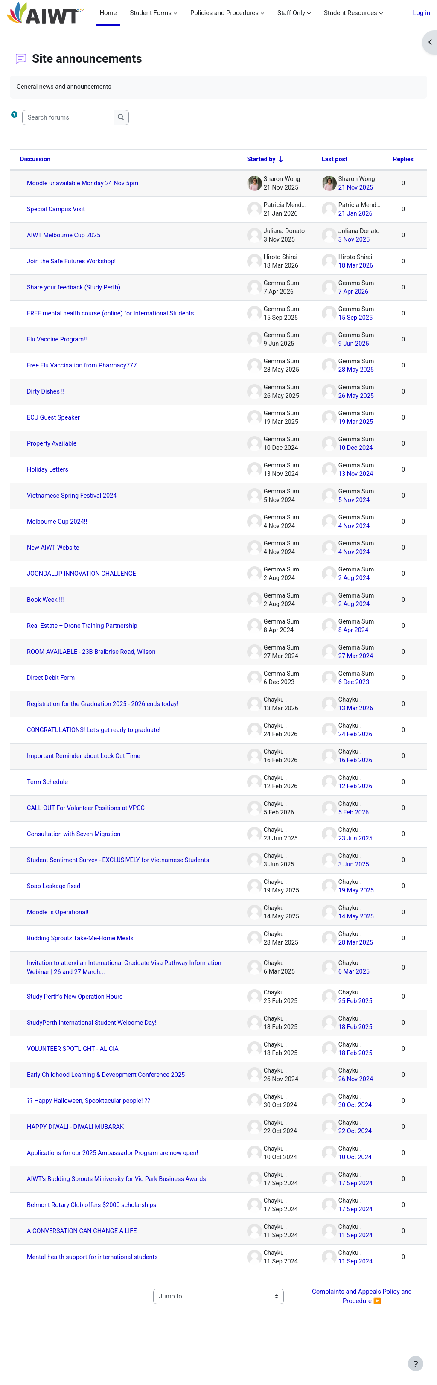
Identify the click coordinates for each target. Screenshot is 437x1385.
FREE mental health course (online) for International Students (120, 317)
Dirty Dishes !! (66, 399)
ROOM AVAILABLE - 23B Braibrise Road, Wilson (113, 660)
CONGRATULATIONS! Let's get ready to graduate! (116, 738)
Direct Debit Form (72, 686)
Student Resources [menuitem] (347, 13)
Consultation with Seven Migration (95, 842)
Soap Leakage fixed (74, 901)
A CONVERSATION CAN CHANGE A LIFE (103, 1268)
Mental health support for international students (114, 1294)
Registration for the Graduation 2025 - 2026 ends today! (125, 712)
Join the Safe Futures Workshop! (93, 262)
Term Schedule (68, 790)
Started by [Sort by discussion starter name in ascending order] (238, 160)
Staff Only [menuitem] (288, 13)
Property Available (73, 451)
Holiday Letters (68, 477)
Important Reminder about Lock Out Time (105, 764)
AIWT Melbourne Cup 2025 (85, 236)
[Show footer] (415, 1363)
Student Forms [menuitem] (148, 13)
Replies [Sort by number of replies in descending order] (382, 160)
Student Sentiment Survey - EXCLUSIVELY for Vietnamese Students (128, 871)
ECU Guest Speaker (74, 425)
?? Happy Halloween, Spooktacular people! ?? (111, 1124)
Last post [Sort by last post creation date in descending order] (312, 160)
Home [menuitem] (108, 13)
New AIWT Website (74, 556)
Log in (421, 13)
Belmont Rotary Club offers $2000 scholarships (114, 1242)
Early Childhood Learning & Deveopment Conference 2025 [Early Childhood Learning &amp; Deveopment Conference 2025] (121, 1093)
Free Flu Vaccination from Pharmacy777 (103, 373)
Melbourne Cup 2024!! (78, 530)
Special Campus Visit (77, 210)
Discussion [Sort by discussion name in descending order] (56, 160)
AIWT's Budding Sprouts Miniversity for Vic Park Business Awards (128, 1212)
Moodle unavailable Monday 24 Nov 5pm (104, 184)
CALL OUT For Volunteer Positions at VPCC (108, 816)
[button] (34, 117)
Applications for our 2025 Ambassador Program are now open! (127, 1179)
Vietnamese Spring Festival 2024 (93, 503)
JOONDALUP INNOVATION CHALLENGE (103, 582)
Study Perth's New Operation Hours (96, 1012)
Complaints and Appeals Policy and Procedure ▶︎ (349, 1333)
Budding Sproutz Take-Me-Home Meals (102, 953)
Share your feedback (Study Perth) (95, 288)
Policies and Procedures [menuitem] (221, 13)
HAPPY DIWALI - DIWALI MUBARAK (97, 1150)
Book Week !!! (66, 608)
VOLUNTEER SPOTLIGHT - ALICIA (94, 1064)
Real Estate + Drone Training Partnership (104, 634)
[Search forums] (88, 117)
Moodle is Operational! (79, 927)
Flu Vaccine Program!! (78, 347)
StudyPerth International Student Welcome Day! (114, 1038)
